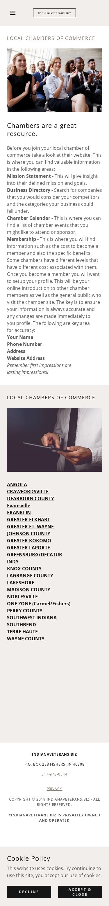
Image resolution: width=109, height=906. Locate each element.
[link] (54, 12)
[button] (14, 13)
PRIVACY (54, 788)
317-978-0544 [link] (55, 774)
